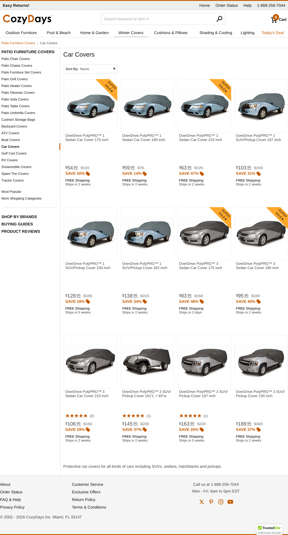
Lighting (248, 32)
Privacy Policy (12, 507)
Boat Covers (10, 140)
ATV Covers (10, 133)
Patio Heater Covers (16, 86)
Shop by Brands (19, 216)
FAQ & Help (10, 499)
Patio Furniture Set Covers (21, 72)
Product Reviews (20, 231)
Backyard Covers (14, 126)
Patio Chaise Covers (16, 66)
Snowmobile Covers (16, 167)
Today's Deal (272, 32)
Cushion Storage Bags (18, 120)
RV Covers (9, 160)
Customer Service (87, 484)
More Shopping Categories (21, 198)
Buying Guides (17, 224)
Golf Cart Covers (13, 153)
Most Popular (11, 192)
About (5, 484)
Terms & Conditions (89, 507)
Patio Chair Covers (15, 59)
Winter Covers (130, 32)
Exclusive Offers (86, 492)
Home (204, 5)
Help (248, 5)
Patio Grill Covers (14, 79)
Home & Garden (94, 32)
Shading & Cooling (215, 32)
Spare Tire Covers (15, 174)
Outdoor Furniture (21, 32)
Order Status (226, 5)
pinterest (211, 501)
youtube (230, 501)
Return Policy (83, 499)
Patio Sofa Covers (15, 99)
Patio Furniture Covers (18, 43)
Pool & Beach (59, 32)
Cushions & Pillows (171, 32)
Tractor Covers (12, 180)
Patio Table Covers (15, 106)
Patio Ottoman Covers (18, 93)
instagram (220, 501)
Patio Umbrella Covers (18, 113)
